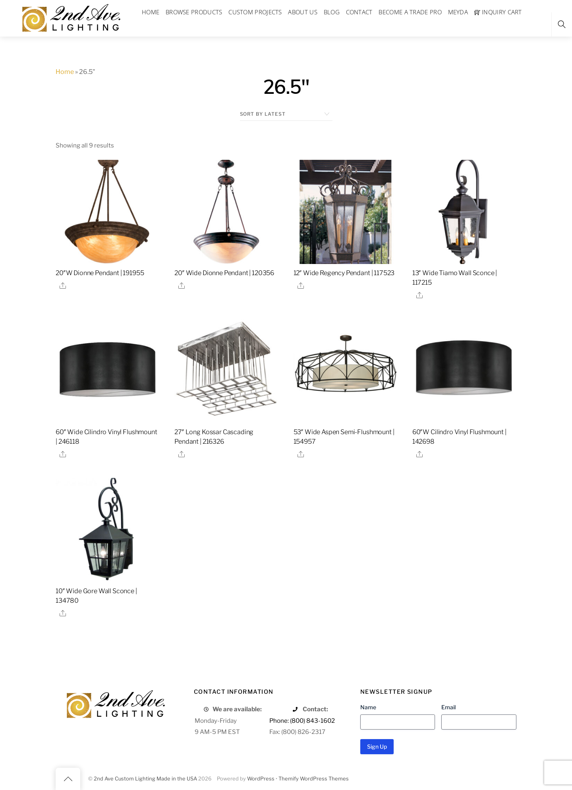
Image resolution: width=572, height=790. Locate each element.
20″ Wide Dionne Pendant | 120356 (224, 273)
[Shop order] (286, 114)
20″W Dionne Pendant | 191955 (100, 273)
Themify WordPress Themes (313, 779)
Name (368, 707)
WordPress (260, 779)
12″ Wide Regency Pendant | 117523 (344, 273)
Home (65, 72)
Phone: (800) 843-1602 (302, 720)
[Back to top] (68, 779)
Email (448, 707)
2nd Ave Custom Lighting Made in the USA (145, 779)
